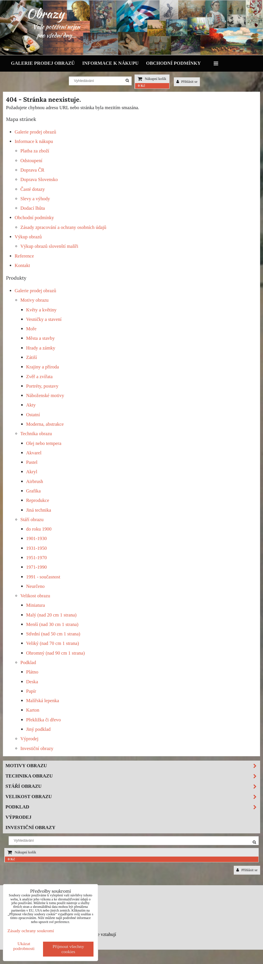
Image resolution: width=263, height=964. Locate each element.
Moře (31, 328)
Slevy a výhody (35, 198)
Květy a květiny (41, 310)
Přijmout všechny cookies (68, 949)
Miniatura (35, 605)
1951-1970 (36, 557)
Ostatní (33, 414)
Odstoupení (31, 160)
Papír (31, 691)
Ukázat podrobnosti (24, 946)
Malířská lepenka (42, 700)
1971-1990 (36, 567)
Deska (32, 681)
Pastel (32, 462)
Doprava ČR (32, 170)
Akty (31, 405)
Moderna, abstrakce (45, 424)
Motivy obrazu (34, 300)
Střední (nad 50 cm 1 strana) (53, 634)
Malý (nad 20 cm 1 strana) (51, 615)
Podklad (28, 662)
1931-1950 (36, 548)
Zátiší (31, 357)
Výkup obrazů (28, 236)
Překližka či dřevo (43, 719)
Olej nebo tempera (43, 443)
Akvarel (34, 453)
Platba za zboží (34, 151)
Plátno (32, 672)
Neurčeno (35, 586)
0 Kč (141, 86)
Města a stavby (40, 338)
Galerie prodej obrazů (43, 63)
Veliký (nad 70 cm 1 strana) (52, 643)
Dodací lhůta (32, 208)
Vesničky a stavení (44, 319)
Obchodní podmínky (173, 63)
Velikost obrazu (35, 595)
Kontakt (22, 265)
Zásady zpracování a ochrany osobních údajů (63, 227)
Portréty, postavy (42, 386)
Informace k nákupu (110, 63)
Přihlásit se (187, 82)
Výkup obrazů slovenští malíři (49, 246)
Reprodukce (37, 500)
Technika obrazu (36, 433)
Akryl (31, 471)
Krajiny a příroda (42, 367)
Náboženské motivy (45, 395)
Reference (24, 256)
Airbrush (34, 481)
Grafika (33, 491)
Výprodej (29, 738)
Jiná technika (38, 510)
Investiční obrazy (36, 748)
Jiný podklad (38, 729)
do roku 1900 (39, 529)
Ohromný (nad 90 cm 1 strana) (55, 653)
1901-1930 (36, 538)
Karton (32, 710)
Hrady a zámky (40, 348)
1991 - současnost (43, 577)
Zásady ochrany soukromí (30, 930)
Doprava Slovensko (39, 179)
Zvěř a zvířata (39, 376)
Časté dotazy (32, 189)
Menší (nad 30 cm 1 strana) (52, 624)
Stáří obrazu (32, 519)
